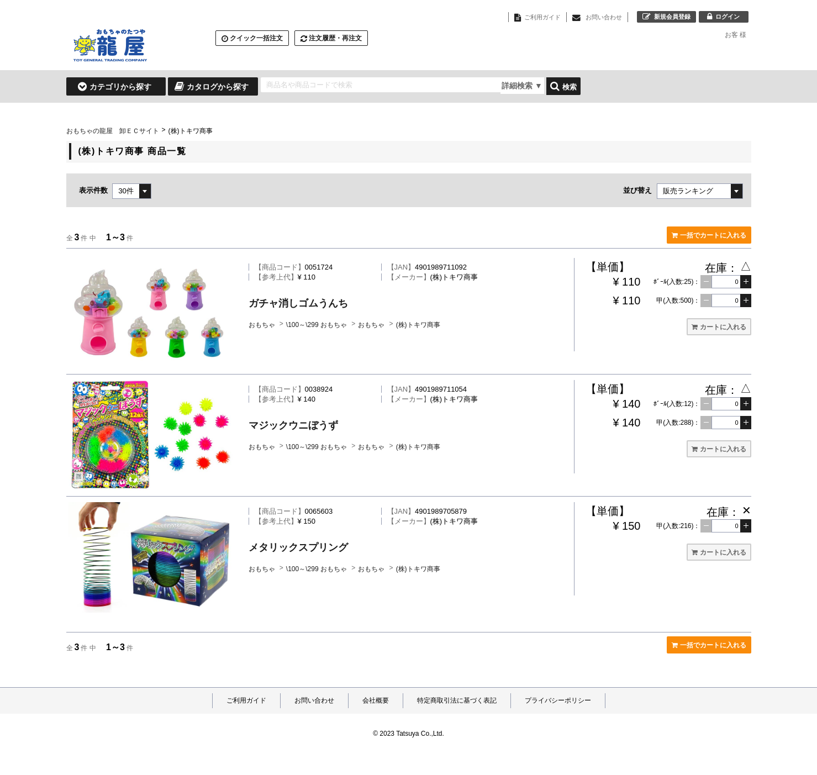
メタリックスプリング (298, 547)
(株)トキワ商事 (418, 325)
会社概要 (375, 700)
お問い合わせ (314, 700)
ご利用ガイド (246, 700)
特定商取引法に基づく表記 (457, 700)
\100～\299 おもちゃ (317, 325)
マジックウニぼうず (293, 425)
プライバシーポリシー (558, 700)
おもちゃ (263, 325)
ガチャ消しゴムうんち (298, 303)
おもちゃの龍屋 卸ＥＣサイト (112, 131)
